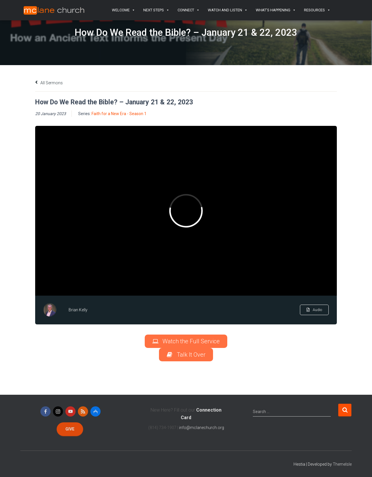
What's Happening (276, 10)
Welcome (123, 10)
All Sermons (49, 83)
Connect (189, 10)
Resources (317, 10)
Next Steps (156, 10)
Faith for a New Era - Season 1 (119, 113)
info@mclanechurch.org (201, 427)
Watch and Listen (228, 10)
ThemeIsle (342, 464)
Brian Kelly (78, 310)
